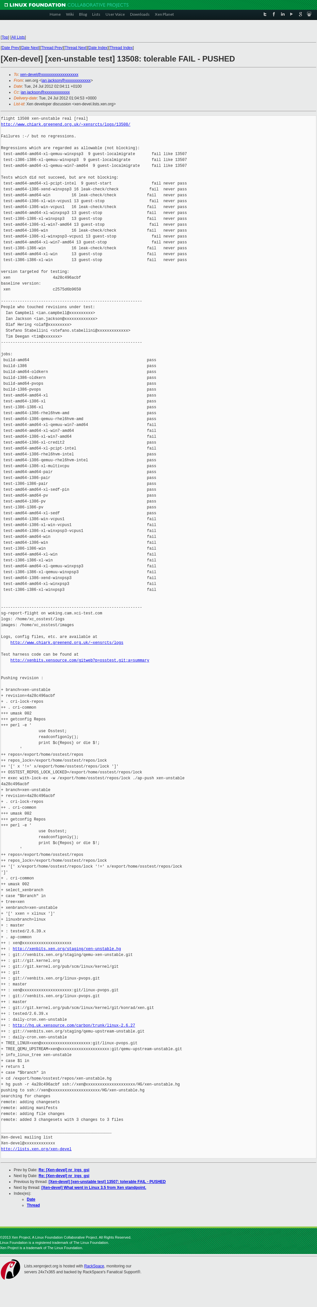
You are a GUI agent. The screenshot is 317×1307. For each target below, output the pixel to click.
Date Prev (10, 47)
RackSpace (94, 1266)
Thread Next (75, 47)
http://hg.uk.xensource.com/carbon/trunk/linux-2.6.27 (74, 1025)
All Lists (18, 37)
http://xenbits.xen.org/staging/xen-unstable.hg (67, 949)
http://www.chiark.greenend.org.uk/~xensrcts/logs (67, 642)
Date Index (98, 47)
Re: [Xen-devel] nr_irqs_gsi (64, 1170)
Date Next (30, 47)
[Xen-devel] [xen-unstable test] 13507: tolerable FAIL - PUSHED (107, 1181)
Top (5, 37)
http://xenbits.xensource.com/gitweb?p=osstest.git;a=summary (79, 660)
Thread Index (121, 47)
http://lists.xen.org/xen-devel (36, 1149)
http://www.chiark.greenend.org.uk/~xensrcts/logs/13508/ (65, 124)
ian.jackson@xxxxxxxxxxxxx (66, 80)
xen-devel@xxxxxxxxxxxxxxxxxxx (49, 74)
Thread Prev (51, 47)
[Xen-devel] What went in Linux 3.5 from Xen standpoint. (94, 1187)
